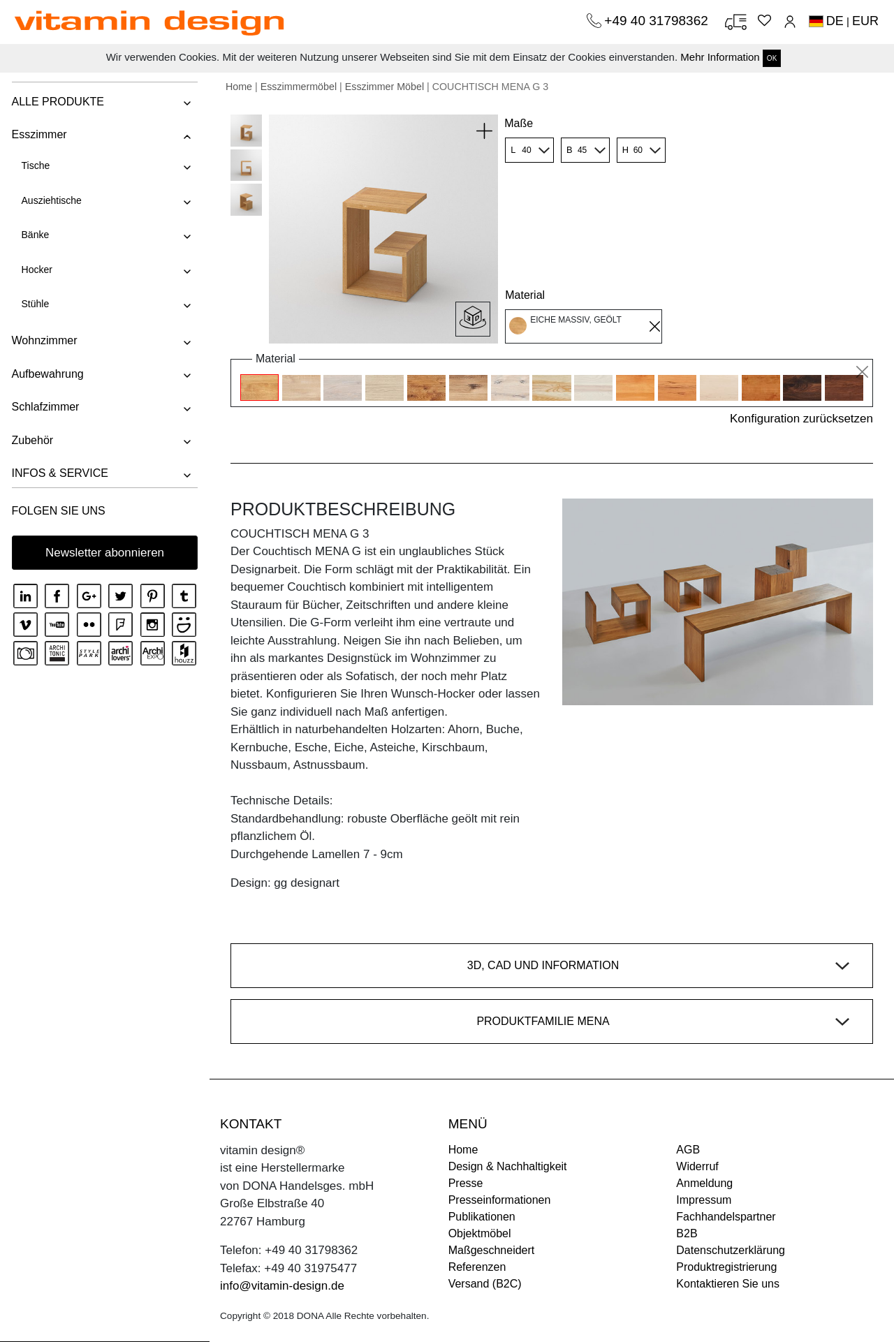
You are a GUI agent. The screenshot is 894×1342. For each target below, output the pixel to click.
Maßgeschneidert (491, 1250)
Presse (465, 1183)
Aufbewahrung (46, 374)
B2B (686, 1233)
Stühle (34, 303)
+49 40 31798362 (658, 20)
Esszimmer (38, 134)
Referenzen (477, 1267)
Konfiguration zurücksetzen (801, 418)
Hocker (35, 269)
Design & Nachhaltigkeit (507, 1166)
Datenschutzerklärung (730, 1250)
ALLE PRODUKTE (56, 102)
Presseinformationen (499, 1200)
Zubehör (31, 440)
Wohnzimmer (43, 340)
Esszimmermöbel (299, 86)
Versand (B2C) (485, 1284)
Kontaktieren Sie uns (727, 1284)
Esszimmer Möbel (384, 86)
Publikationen (481, 1217)
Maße (518, 123)
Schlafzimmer (44, 407)
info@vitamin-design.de (282, 1285)
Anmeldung (704, 1183)
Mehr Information (719, 57)
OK (772, 58)
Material (525, 295)
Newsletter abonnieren (104, 552)
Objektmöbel (479, 1233)
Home (239, 86)
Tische (34, 165)
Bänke (34, 234)
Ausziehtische (50, 200)
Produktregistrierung (726, 1267)
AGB (688, 1150)
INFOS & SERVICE (58, 473)
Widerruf (697, 1166)
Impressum (703, 1200)
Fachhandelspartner (725, 1217)
